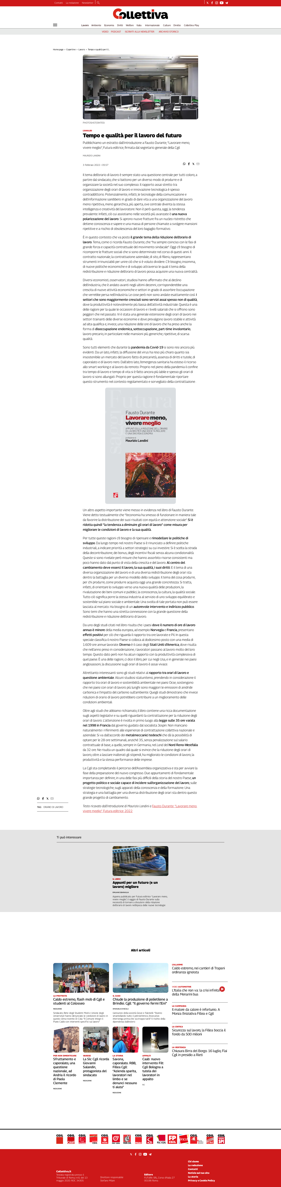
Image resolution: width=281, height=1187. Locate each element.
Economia (109, 25)
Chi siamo (193, 1161)
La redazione (72, 2)
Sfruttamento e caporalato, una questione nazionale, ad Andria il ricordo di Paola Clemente (64, 1071)
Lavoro (85, 25)
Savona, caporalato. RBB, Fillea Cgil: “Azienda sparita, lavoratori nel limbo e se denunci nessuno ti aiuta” (125, 1073)
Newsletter (87, 2)
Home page (58, 49)
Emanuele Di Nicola (121, 1009)
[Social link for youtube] (221, 2)
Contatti (58, 2)
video (105, 31)
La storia (193, 1176)
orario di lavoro (53, 807)
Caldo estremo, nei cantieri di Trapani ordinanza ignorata (198, 970)
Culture (167, 25)
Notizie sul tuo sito (198, 1172)
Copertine (71, 49)
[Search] (98, 3)
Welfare (130, 25)
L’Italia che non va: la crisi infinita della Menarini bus (196, 992)
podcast (116, 31)
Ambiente (96, 25)
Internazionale (152, 25)
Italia (139, 25)
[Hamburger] (55, 25)
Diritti (120, 25)
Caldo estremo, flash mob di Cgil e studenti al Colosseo (79, 1001)
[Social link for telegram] (226, 2)
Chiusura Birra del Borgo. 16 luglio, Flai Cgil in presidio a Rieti (199, 1053)
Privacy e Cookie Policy (201, 1180)
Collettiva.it (63, 1171)
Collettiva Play (191, 25)
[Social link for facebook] (212, 2)
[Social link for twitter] (207, 2)
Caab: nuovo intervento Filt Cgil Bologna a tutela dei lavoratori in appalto (152, 1069)
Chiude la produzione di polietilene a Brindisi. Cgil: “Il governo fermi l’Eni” (140, 1001)
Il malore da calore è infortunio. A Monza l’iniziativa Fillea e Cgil (196, 1011)
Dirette (177, 25)
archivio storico (169, 31)
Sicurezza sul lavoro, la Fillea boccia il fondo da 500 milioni (199, 1032)
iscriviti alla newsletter (139, 31)
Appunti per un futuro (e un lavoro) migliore (135, 884)
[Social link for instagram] (216, 2)
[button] (184, 164)
